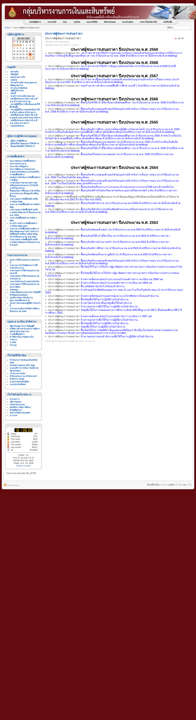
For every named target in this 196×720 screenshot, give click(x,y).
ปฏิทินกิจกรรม (17, 90)
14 (20, 51)
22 (23, 54)
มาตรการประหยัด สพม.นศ (22, 96)
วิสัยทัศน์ (14, 74)
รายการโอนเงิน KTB (148, 22)
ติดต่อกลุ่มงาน (16, 85)
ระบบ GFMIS (92, 22)
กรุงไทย (77, 22)
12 (14, 51)
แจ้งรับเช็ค (167, 22)
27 (17, 58)
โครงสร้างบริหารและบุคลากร (23, 82)
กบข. (65, 22)
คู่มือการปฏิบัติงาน (18, 141)
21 (20, 54)
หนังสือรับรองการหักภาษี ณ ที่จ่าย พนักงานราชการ (23, 121)
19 (14, 54)
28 (20, 58)
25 (33, 54)
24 (30, 54)
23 (27, 54)
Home (7, 27)
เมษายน (21, 38)
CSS (189, 484)
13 (17, 51)
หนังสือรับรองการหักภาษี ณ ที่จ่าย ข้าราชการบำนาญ (23, 100)
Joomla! (163, 484)
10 (30, 48)
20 (17, 54)
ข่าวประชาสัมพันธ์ (18, 88)
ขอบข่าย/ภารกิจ (17, 77)
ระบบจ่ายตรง (127, 22)
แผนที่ (13, 93)
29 (23, 58)
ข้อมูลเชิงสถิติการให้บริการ (22, 146)
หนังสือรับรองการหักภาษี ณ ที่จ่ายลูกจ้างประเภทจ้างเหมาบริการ (25, 116)
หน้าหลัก (14, 72)
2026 (27, 38)
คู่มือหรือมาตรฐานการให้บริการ (24, 143)
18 (33, 51)
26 (14, 58)
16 (27, 51)
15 (23, 51)
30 (27, 58)
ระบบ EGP (52, 22)
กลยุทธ (13, 80)
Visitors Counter (23, 466)
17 (30, 51)
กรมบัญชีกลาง (35, 22)
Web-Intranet (110, 22)
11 (33, 48)
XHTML (178, 484)
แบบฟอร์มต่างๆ (17, 126)
